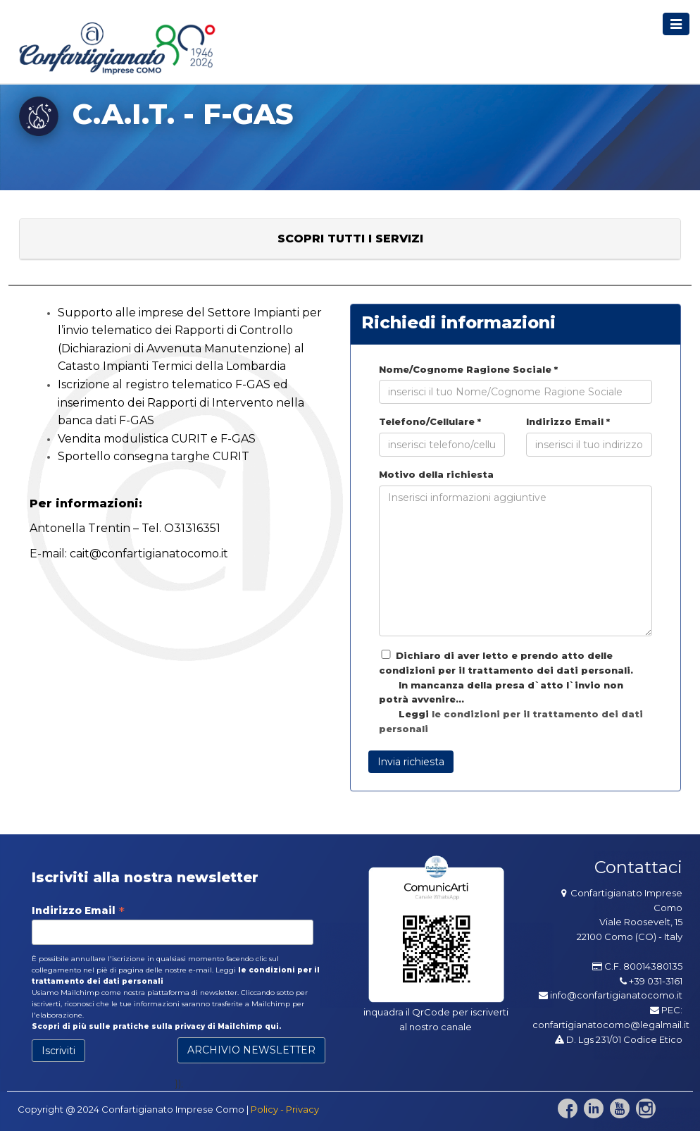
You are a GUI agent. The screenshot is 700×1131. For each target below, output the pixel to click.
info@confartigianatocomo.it (616, 995)
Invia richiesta (410, 761)
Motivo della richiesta (436, 474)
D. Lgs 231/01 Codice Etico (618, 1039)
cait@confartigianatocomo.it (149, 553)
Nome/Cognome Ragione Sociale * (468, 369)
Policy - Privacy (285, 1109)
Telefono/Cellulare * (430, 421)
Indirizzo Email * (568, 421)
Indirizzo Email (78, 910)
